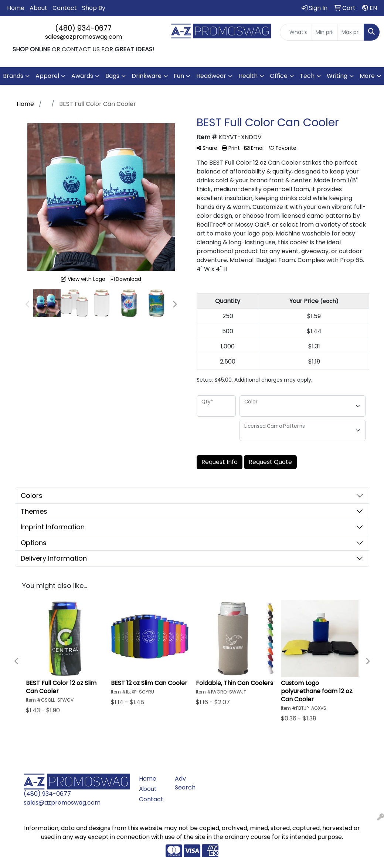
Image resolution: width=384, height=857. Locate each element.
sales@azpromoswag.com (83, 36)
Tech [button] (307, 76)
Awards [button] (82, 76)
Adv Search (185, 783)
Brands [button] (13, 76)
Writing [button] (337, 76)
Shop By (93, 8)
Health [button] (248, 76)
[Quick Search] (296, 32)
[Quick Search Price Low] (325, 32)
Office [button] (279, 76)
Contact (64, 8)
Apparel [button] (47, 76)
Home (15, 8)
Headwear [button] (211, 76)
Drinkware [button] (147, 76)
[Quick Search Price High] (350, 32)
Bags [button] (112, 76)
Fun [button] (179, 76)
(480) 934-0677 (83, 28)
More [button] (367, 76)
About (38, 8)
